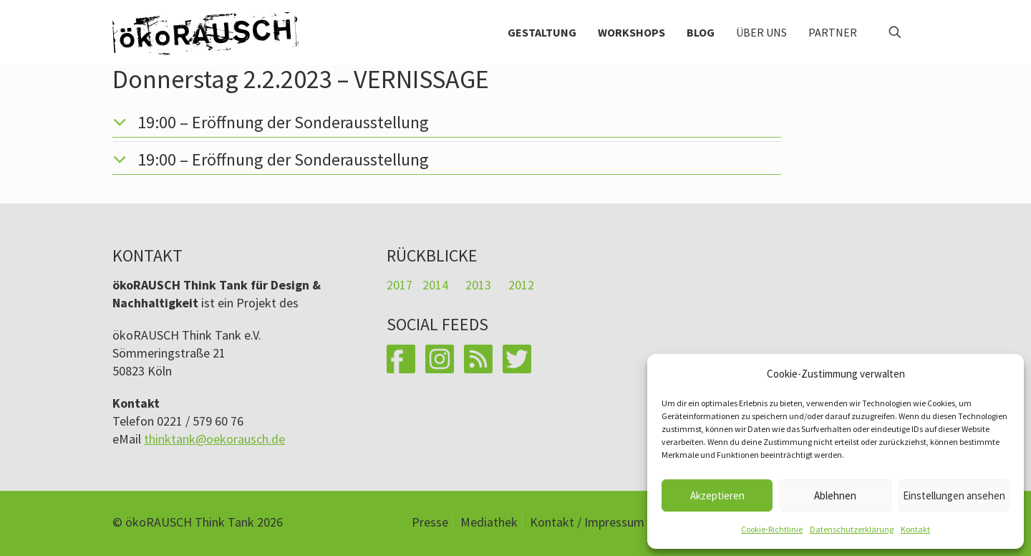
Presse (430, 522)
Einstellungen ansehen (954, 495)
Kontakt (915, 529)
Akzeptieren (717, 495)
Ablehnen (835, 495)
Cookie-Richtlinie (772, 529)
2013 (478, 285)
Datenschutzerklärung (852, 529)
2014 (435, 285)
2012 (521, 285)
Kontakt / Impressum (587, 522)
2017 (399, 285)
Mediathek (489, 522)
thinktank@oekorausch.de (214, 439)
